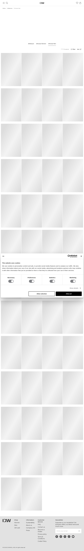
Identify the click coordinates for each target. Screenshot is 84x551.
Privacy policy (42, 534)
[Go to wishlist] (77, 3)
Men (15, 525)
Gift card (17, 528)
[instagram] (61, 536)
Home (4, 8)
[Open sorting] (79, 49)
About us (29, 525)
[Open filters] (72, 49)
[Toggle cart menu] (80, 3)
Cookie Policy (42, 541)
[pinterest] (65, 536)
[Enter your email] (65, 531)
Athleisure (9, 8)
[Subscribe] (79, 531)
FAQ (39, 524)
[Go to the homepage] (42, 3)
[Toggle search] (6, 3)
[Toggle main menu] (3, 3)
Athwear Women (41, 43)
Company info (30, 528)
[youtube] (73, 536)
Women (17, 522)
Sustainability (30, 522)
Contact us (41, 527)
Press (28, 530)
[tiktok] (69, 536)
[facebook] (57, 536)
